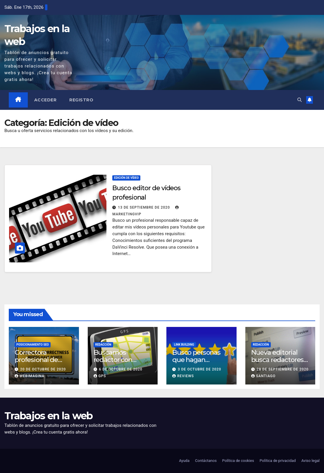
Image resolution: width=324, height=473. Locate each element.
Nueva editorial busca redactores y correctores (280, 359)
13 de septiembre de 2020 (144, 207)
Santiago (263, 376)
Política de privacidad (278, 460)
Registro (81, 100)
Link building (184, 344)
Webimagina (29, 376)
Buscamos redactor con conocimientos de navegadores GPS (121, 363)
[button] (299, 100)
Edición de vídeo (126, 177)
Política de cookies (238, 460)
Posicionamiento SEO (32, 344)
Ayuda (184, 460)
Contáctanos (206, 460)
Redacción (103, 344)
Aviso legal (310, 460)
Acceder (45, 100)
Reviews (183, 376)
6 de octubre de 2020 (120, 369)
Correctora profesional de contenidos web (39, 359)
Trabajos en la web (48, 416)
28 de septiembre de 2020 (282, 369)
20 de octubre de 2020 (43, 369)
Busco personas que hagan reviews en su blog (200, 359)
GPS (100, 376)
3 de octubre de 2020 (199, 369)
